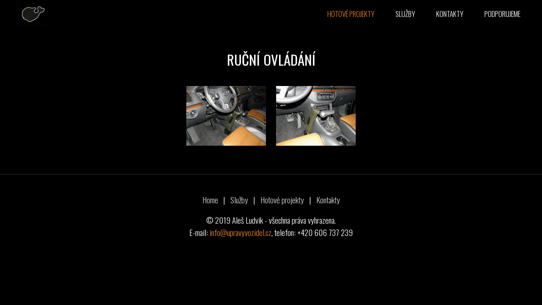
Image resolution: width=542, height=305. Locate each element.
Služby (405, 13)
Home (210, 200)
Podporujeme (502, 13)
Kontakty (449, 13)
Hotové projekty (350, 13)
